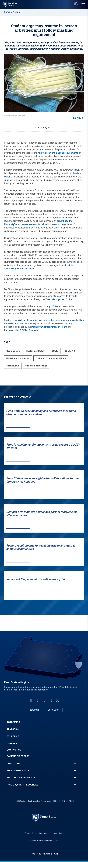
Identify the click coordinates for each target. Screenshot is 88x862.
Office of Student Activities (51, 358)
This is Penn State (18, 770)
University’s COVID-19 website (23, 330)
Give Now (53, 710)
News (15, 12)
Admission (13, 729)
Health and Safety (36, 351)
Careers (12, 743)
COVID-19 (69, 351)
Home (7, 12)
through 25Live (50, 306)
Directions (13, 763)
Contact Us (14, 750)
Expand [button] (77, 118)
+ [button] (75, 722)
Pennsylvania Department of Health (49, 326)
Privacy (27, 833)
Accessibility (58, 833)
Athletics (13, 736)
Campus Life (13, 351)
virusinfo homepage (36, 365)
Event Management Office (58, 299)
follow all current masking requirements (58, 152)
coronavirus (12, 365)
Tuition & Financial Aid (21, 777)
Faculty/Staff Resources (22, 785)
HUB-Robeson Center (18, 358)
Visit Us (34, 710)
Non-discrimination (42, 833)
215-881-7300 (67, 801)
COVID (54, 351)
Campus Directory (18, 756)
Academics (13, 722)
